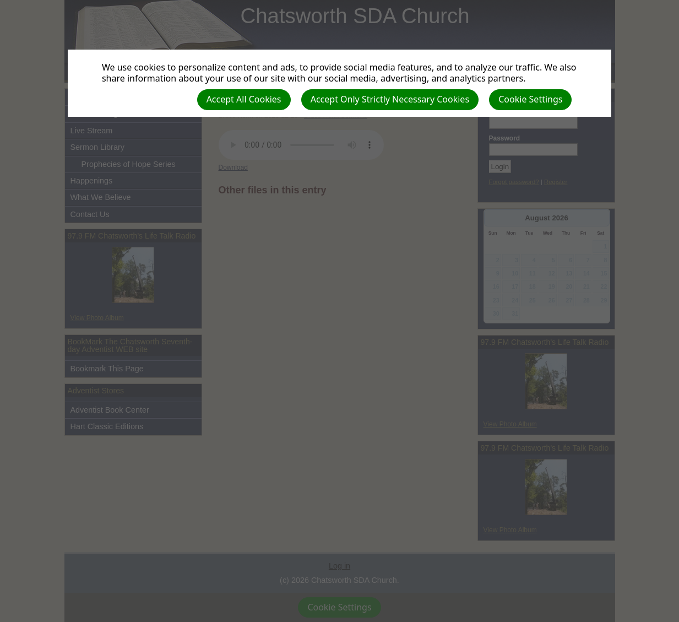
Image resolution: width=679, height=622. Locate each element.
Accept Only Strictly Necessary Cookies (390, 99)
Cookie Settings (530, 99)
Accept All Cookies (244, 99)
